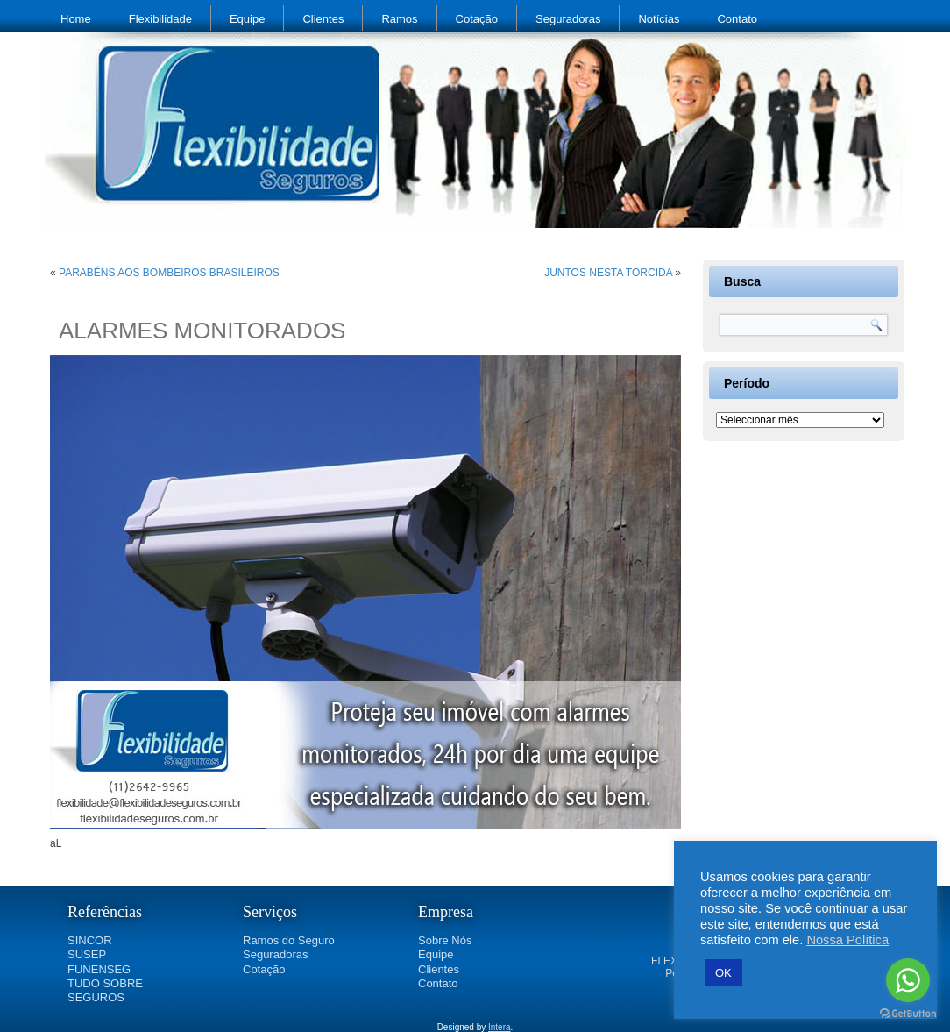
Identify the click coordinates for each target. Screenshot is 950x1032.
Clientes (323, 18)
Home (75, 18)
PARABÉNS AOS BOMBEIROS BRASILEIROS (169, 273)
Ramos (399, 18)
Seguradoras (567, 18)
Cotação (477, 18)
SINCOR (89, 940)
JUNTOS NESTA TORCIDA (608, 273)
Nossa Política (847, 940)
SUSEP (86, 954)
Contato (737, 18)
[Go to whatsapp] (908, 980)
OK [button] (723, 972)
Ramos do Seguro (289, 940)
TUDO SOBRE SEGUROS (105, 990)
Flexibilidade (160, 18)
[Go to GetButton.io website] (908, 1014)
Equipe (247, 18)
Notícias (658, 18)
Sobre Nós (444, 940)
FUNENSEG (99, 969)
